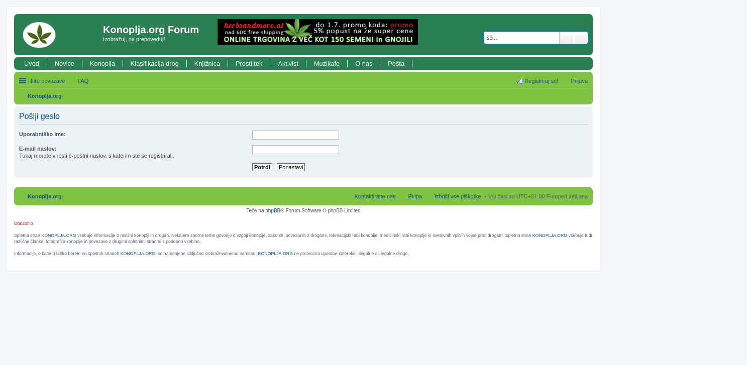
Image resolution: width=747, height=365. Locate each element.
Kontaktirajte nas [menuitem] (375, 196)
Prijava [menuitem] (579, 81)
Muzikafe (327, 63)
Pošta (396, 63)
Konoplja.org (45, 96)
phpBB (272, 210)
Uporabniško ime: (42, 134)
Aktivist (288, 63)
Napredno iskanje (581, 38)
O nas (363, 63)
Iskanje (566, 38)
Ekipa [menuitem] (415, 196)
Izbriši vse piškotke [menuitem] (458, 196)
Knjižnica (207, 63)
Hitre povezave (46, 81)
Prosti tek (249, 63)
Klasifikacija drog (155, 63)
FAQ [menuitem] (82, 81)
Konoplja (102, 63)
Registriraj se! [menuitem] (541, 81)
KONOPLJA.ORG (58, 235)
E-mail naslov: (38, 149)
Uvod (31, 63)
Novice (64, 63)
